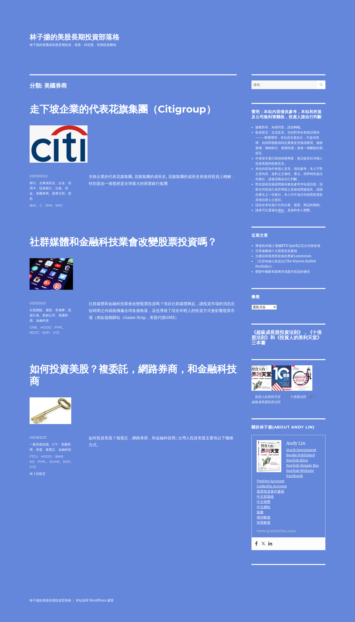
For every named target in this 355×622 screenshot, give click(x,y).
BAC (33, 205)
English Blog (297, 460)
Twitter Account (270, 481)
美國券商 (42, 193)
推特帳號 (263, 517)
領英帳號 (263, 522)
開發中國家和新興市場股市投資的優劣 (282, 272)
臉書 (260, 512)
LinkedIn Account (272, 486)
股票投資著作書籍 (270, 491)
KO (32, 462)
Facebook (294, 476)
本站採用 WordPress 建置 (95, 600)
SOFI (46, 332)
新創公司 (48, 315)
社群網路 (36, 310)
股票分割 (58, 193)
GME (33, 327)
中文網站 (263, 507)
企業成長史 (47, 183)
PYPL (58, 327)
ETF (55, 444)
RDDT (34, 332)
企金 (61, 183)
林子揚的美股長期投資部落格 (74, 37)
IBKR (59, 456)
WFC (59, 205)
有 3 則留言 (38, 474)
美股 (39, 449)
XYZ (56, 332)
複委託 (50, 449)
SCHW (54, 462)
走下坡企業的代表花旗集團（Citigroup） (123, 109)
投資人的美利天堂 (298, 337)
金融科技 (42, 320)
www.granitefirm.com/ (276, 531)
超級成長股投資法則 (277, 332)
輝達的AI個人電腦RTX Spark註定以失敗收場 (287, 246)
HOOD (45, 327)
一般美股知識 (39, 444)
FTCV (34, 456)
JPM (48, 205)
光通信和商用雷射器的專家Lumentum (283, 256)
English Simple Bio (302, 465)
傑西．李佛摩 (55, 310)
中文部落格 (265, 496)
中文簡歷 (263, 502)
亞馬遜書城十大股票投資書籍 (276, 251)
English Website (300, 470)
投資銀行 (45, 188)
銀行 (33, 183)
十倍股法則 (298, 397)
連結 (281, 210)
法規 (58, 188)
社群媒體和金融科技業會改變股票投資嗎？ (123, 242)
